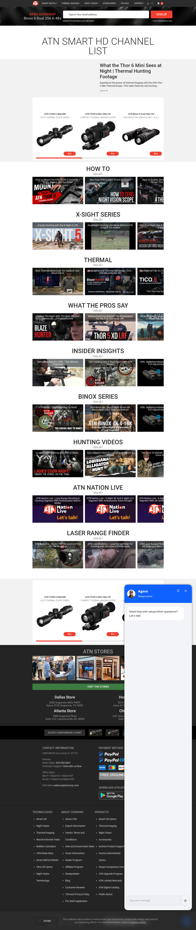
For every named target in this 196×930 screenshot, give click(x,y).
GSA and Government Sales (79, 846)
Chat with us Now (72, 766)
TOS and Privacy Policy (77, 894)
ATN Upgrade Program (110, 874)
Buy (69, 153)
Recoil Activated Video (47, 839)
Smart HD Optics (107, 819)
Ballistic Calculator (46, 846)
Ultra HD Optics (44, 867)
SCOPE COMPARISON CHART (65, 732)
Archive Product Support (111, 846)
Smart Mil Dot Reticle (47, 860)
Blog (67, 880)
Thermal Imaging (45, 833)
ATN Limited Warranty (109, 880)
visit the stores (98, 686)
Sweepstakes (72, 874)
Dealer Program (73, 860)
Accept (47, 920)
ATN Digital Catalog (108, 887)
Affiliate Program (74, 867)
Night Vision (42, 826)
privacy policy (138, 921)
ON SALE (125, 3)
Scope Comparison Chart (111, 867)
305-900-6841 (63, 763)
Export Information (75, 826)
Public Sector (105, 894)
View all (98, 174)
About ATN (70, 819)
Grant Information (74, 853)
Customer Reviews (74, 887)
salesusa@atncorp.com (66, 785)
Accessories (104, 839)
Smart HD (41, 819)
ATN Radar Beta (44, 853)
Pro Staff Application (76, 901)
